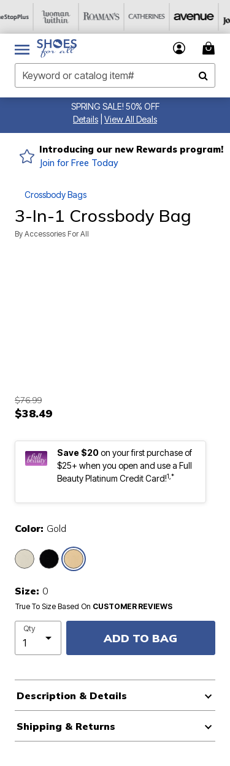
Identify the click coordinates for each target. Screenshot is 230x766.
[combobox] (115, 75)
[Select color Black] (49, 559)
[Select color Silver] (24, 559)
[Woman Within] (68, 17)
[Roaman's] (113, 17)
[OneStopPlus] (22, 17)
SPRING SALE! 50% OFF (115, 106)
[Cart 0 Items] (210, 48)
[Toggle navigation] (22, 48)
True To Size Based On (93, 606)
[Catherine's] (159, 17)
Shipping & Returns (66, 726)
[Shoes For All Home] (57, 48)
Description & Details (72, 695)
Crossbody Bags (55, 194)
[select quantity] (38, 638)
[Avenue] (204, 17)
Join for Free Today (78, 163)
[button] (85, 119)
